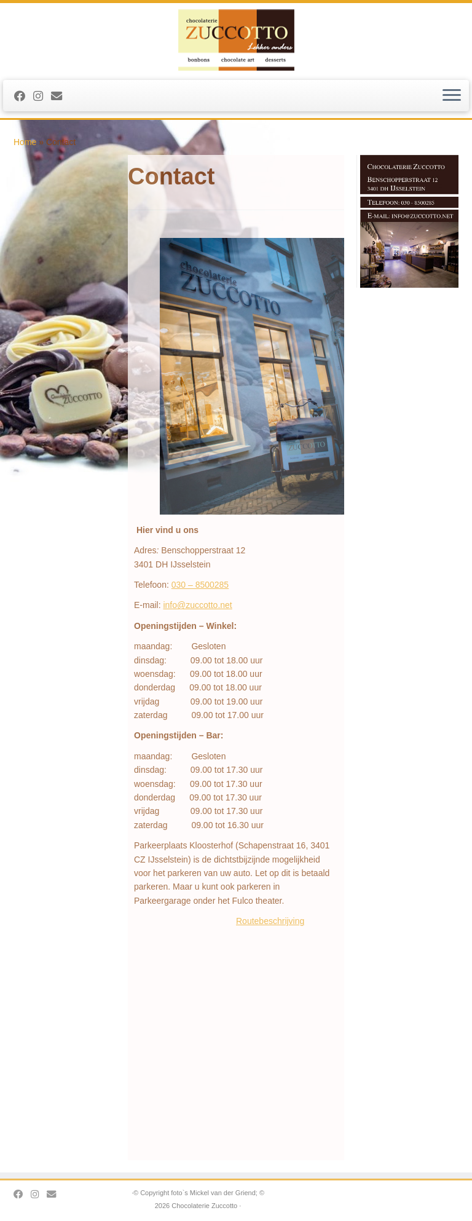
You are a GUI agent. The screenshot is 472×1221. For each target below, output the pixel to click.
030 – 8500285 (200, 585)
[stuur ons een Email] (60, 96)
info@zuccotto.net (197, 605)
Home (25, 142)
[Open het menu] (451, 96)
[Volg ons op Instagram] (42, 96)
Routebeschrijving (270, 921)
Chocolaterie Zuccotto (204, 1205)
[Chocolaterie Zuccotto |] (236, 40)
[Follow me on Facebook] (23, 96)
